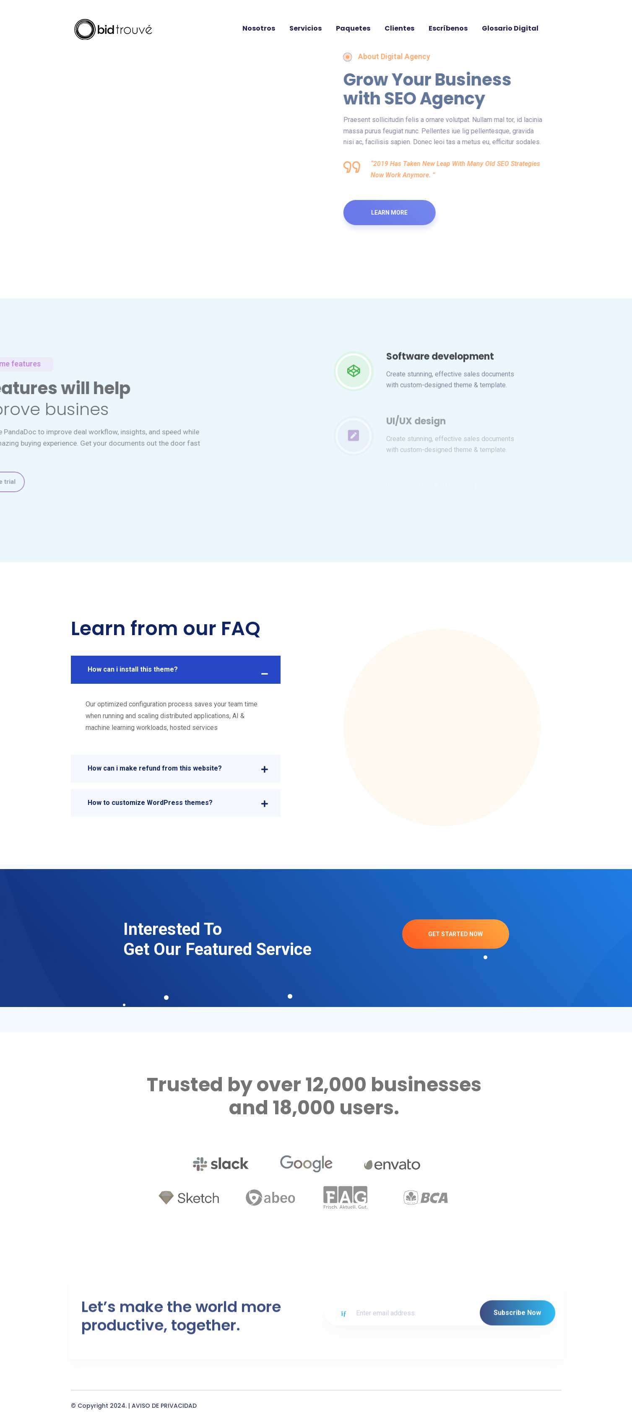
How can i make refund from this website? (155, 768)
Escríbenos (448, 28)
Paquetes (353, 28)
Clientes (399, 28)
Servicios (305, 28)
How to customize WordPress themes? (150, 803)
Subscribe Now (517, 1369)
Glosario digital (510, 28)
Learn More (394, 212)
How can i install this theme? (133, 669)
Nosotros (258, 28)
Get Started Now (455, 934)
